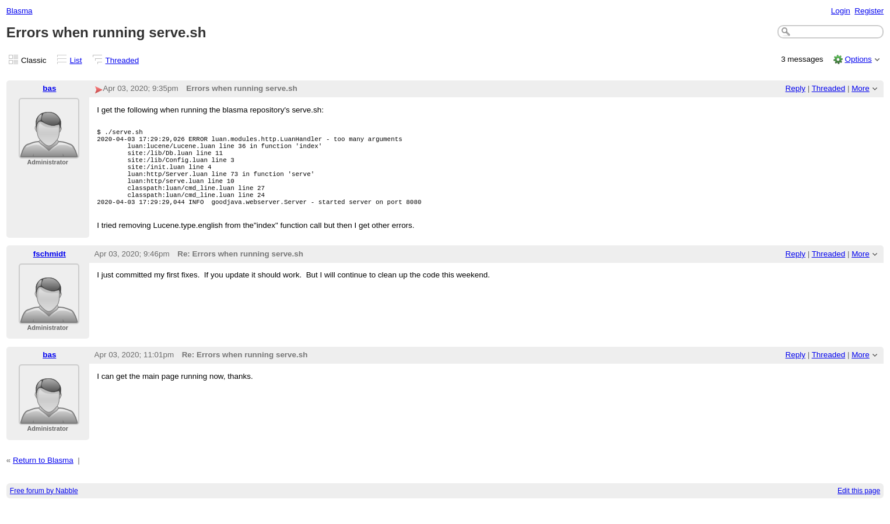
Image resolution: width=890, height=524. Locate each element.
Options (858, 59)
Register (869, 10)
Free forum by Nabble (44, 510)
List (76, 60)
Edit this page (859, 510)
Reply (795, 88)
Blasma (19, 10)
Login (840, 10)
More (861, 88)
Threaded (122, 60)
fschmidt (49, 273)
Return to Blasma (43, 479)
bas (49, 88)
